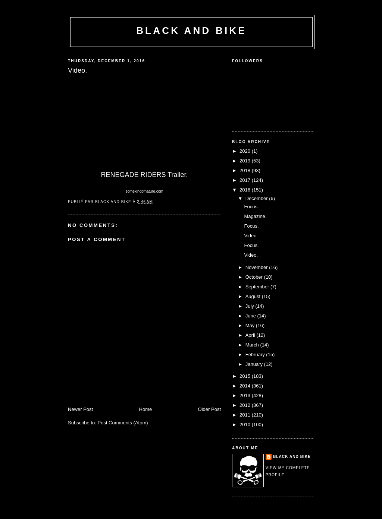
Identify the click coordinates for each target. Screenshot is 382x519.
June (251, 316)
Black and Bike (191, 30)
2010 (245, 424)
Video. (251, 235)
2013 (245, 395)
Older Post (209, 409)
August (253, 296)
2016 (245, 190)
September (257, 286)
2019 (245, 161)
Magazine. (255, 216)
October (254, 277)
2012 (245, 405)
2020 (245, 151)
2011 (245, 415)
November (257, 267)
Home (145, 409)
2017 (245, 180)
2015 (245, 376)
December (257, 198)
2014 (245, 386)
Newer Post (80, 409)
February (255, 354)
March (252, 345)
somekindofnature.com (144, 191)
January (254, 364)
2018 (245, 170)
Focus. (251, 206)
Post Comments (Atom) (123, 422)
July (250, 306)
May (250, 325)
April (251, 335)
